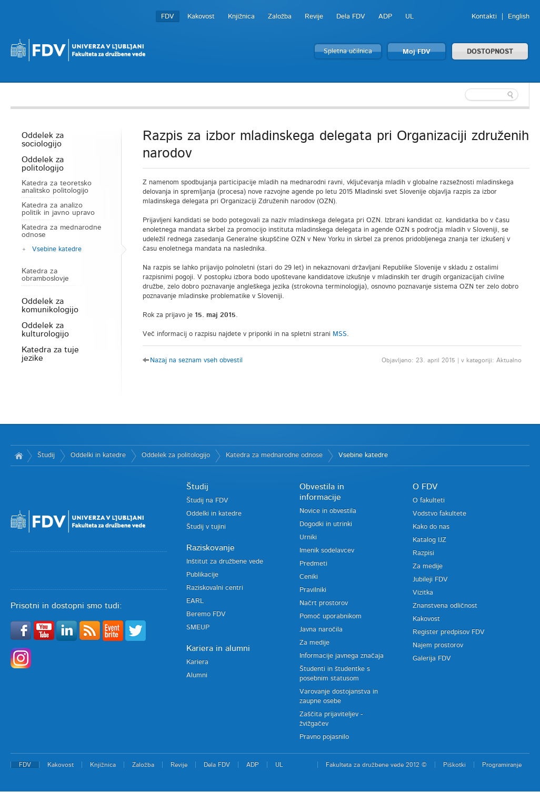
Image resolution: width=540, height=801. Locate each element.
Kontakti (484, 16)
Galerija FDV (432, 658)
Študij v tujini (206, 526)
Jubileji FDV (430, 579)
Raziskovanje (210, 547)
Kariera (197, 662)
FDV (167, 16)
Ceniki (308, 576)
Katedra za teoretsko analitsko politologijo (57, 187)
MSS (340, 334)
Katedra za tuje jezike (50, 353)
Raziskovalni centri (214, 588)
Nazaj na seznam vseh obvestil (196, 360)
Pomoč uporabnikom (330, 616)
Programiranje (502, 765)
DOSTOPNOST (490, 51)
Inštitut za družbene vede (224, 561)
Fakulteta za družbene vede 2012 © (376, 765)
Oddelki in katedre (98, 455)
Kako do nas (431, 526)
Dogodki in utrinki (325, 524)
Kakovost (201, 16)
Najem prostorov (438, 645)
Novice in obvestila (327, 511)
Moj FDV (417, 51)
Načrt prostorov (323, 603)
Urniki (308, 537)
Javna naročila (321, 629)
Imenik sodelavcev (326, 550)
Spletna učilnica (348, 51)
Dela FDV (350, 16)
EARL (195, 601)
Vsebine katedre (57, 249)
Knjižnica (241, 16)
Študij (46, 455)
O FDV (425, 486)
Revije (314, 16)
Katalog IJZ (429, 540)
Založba (280, 16)
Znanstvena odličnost (445, 605)
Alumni (196, 675)
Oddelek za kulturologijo (45, 329)
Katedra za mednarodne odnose (62, 231)
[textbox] (461, 94)
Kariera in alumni (218, 648)
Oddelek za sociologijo (43, 139)
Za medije (314, 642)
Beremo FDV (206, 614)
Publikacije (202, 574)
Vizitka (423, 592)
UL (409, 16)
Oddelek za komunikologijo (50, 305)
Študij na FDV (207, 500)
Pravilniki (312, 590)
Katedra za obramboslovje (45, 275)
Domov (19, 456)
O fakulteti (429, 500)
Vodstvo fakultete (439, 513)
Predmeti (313, 563)
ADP (385, 16)
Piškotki (454, 765)
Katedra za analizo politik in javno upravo (58, 209)
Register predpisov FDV (449, 632)
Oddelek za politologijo (43, 163)
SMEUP (197, 627)
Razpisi (423, 553)
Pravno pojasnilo (324, 737)
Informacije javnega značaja (341, 655)
